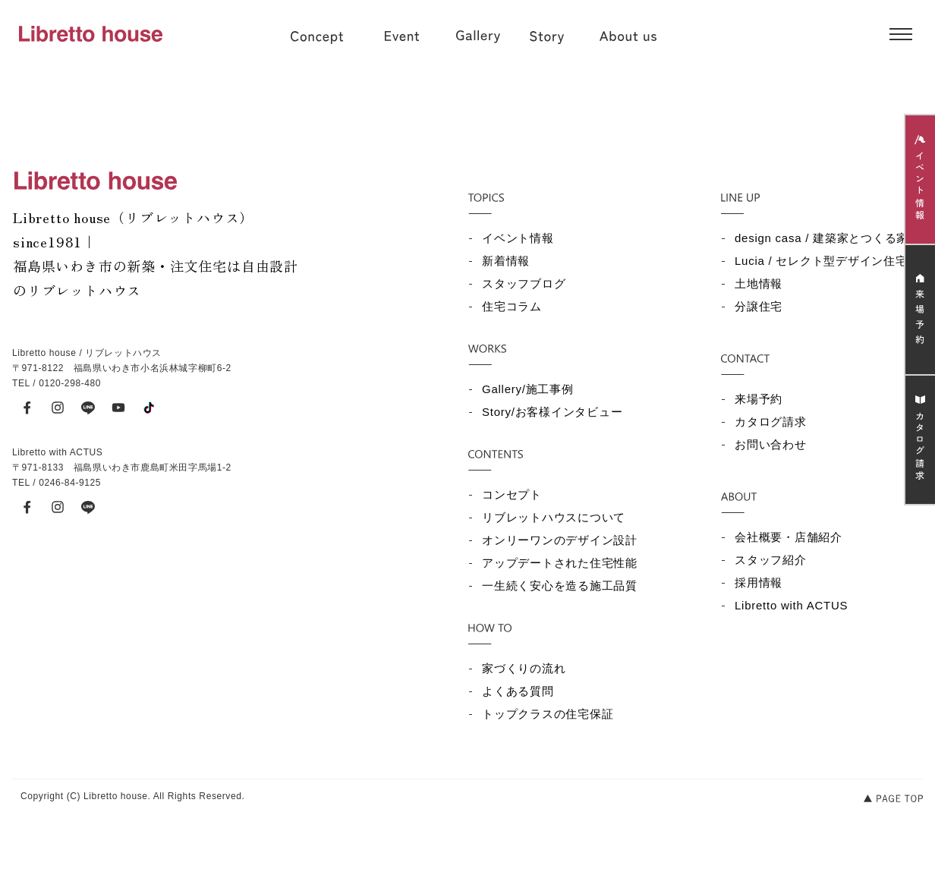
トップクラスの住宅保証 (547, 713)
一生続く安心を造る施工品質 (560, 585)
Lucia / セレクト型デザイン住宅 (821, 260)
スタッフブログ (523, 283)
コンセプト (512, 494)
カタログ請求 (771, 421)
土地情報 (758, 283)
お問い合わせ (771, 444)
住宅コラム (512, 306)
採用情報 (758, 582)
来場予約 (758, 398)
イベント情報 (518, 237)
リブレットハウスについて (553, 517)
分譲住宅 (758, 306)
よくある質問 (518, 691)
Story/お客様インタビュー (552, 411)
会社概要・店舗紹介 (788, 536)
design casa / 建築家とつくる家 (821, 237)
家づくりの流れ (523, 668)
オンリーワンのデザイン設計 (560, 540)
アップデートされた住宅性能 (560, 562)
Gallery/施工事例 (528, 388)
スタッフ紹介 (771, 559)
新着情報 (506, 260)
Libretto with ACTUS (791, 605)
